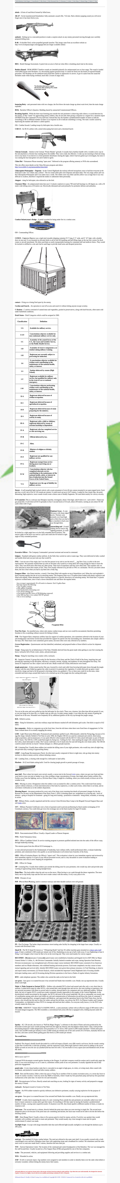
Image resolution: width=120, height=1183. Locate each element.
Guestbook (35, 1)
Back (91, 1)
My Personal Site (53, 1)
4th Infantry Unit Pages (23, 1)
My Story (43, 1)
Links (69, 1)
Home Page (84, 1)
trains (74, 774)
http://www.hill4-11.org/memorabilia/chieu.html (31, 167)
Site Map (76, 1)
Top (96, 1)
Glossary (63, 1)
